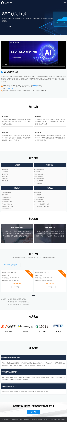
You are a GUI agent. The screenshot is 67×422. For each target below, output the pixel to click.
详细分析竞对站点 (38, 174)
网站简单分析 (5, 169)
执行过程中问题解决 (7, 201)
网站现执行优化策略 (39, 169)
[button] (33, 295)
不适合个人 (10, 88)
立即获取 (33, 412)
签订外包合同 (5, 181)
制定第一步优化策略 (39, 178)
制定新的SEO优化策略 (7, 206)
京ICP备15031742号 (44, 419)
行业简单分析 (5, 171)
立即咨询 (8, 26)
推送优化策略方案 (38, 181)
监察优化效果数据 (6, 208)
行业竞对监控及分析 (39, 201)
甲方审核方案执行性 (39, 183)
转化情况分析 (37, 195)
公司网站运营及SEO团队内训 (41, 206)
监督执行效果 (5, 195)
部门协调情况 (37, 171)
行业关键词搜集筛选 (39, 197)
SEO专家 (35, 86)
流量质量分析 (37, 192)
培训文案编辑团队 (6, 197)
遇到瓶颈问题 (5, 174)
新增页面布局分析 (38, 199)
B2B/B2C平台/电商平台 (10, 265)
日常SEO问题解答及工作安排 (41, 204)
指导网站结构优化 (6, 199)
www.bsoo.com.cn (59, 419)
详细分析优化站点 (38, 176)
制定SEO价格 (5, 178)
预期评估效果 (5, 176)
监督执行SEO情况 (6, 192)
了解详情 (17, 287)
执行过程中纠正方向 (7, 204)
